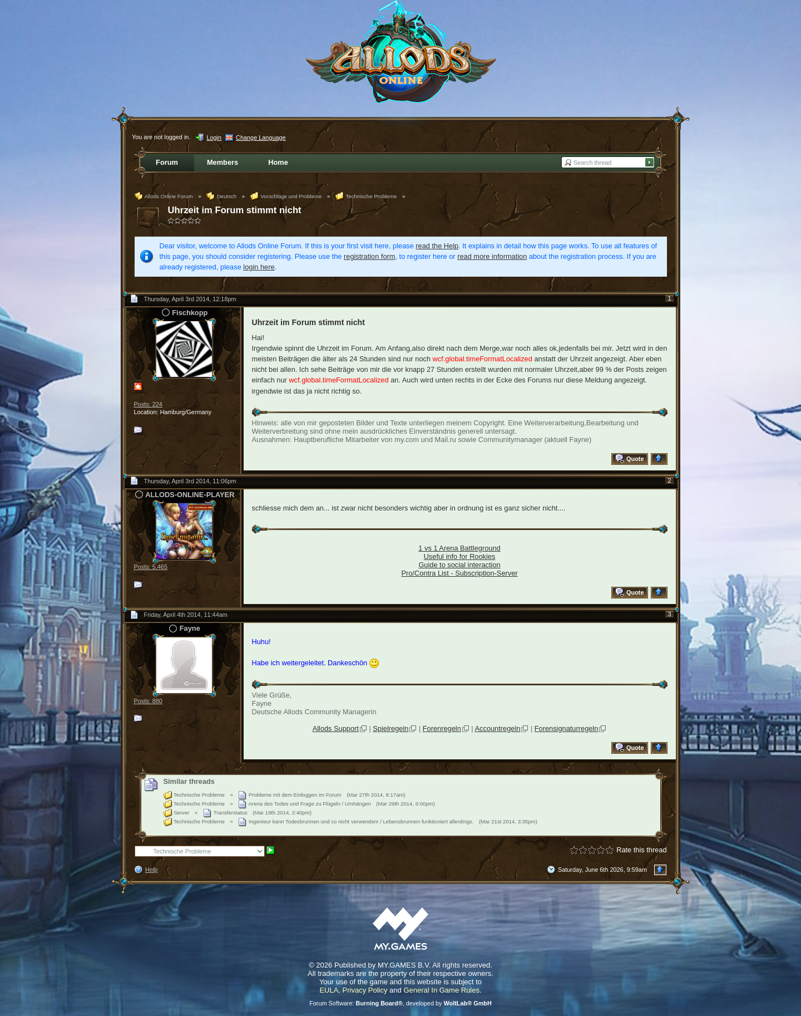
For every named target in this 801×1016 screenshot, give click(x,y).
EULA (328, 990)
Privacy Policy (365, 990)
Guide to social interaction (459, 565)
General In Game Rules (441, 990)
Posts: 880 (148, 701)
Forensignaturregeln (567, 728)
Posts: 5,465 (150, 566)
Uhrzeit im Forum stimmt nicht (234, 210)
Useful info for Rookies (460, 556)
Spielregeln (390, 728)
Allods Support (336, 728)
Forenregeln (442, 728)
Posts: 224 (148, 404)
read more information (492, 256)
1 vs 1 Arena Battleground (459, 548)
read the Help (437, 246)
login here (258, 267)
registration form (369, 256)
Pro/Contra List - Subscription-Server (459, 573)
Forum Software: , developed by (400, 1003)
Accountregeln (498, 728)
